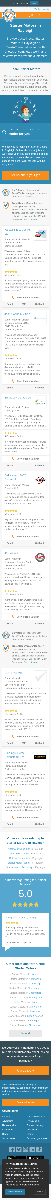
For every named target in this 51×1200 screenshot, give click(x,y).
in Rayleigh (25, 849)
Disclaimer (32, 1130)
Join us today (25, 1070)
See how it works (25, 1102)
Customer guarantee (37, 1138)
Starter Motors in (25, 974)
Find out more (31, 219)
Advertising (7, 1121)
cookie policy (11, 1185)
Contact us (7, 1130)
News (5, 1134)
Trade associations (36, 1116)
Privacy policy (33, 1121)
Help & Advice (9, 1125)
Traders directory (35, 1125)
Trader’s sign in (42, 9)
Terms (30, 1134)
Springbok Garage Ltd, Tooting (20, 917)
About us (6, 1116)
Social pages (8, 1138)
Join (33, 3)
